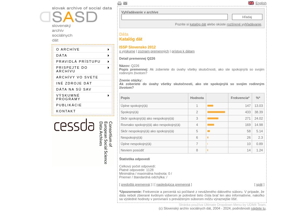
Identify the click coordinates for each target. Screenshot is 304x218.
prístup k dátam (183, 51)
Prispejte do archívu (82, 69)
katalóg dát (198, 24)
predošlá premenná (135, 184)
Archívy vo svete (77, 77)
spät (259, 184)
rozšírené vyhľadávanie (244, 24)
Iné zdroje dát (74, 83)
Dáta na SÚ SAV (73, 89)
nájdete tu (258, 208)
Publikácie (69, 105)
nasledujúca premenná (173, 184)
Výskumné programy (82, 97)
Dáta (82, 55)
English (260, 3)
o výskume (127, 51)
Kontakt (66, 111)
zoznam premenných (153, 51)
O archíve (82, 49)
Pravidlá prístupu (82, 61)
